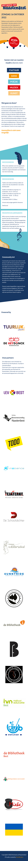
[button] (14, 70)
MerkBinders (19, 857)
